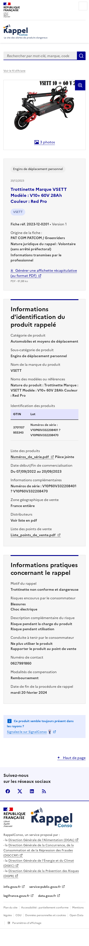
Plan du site (10, 908)
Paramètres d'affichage (26, 923)
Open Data (76, 915)
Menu (83, 6)
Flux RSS (44, 791)
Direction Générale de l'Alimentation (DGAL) (41, 840)
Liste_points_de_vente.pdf (33, 535)
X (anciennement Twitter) (20, 791)
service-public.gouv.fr (45, 887)
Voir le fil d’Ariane (14, 71)
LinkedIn (32, 791)
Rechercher (81, 56)
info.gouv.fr (12, 887)
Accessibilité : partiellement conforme (45, 908)
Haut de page (74, 757)
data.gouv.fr (47, 896)
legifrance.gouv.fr (16, 896)
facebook (7, 791)
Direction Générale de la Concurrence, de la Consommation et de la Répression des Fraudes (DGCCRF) (38, 850)
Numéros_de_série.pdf (30, 456)
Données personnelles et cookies (45, 915)
